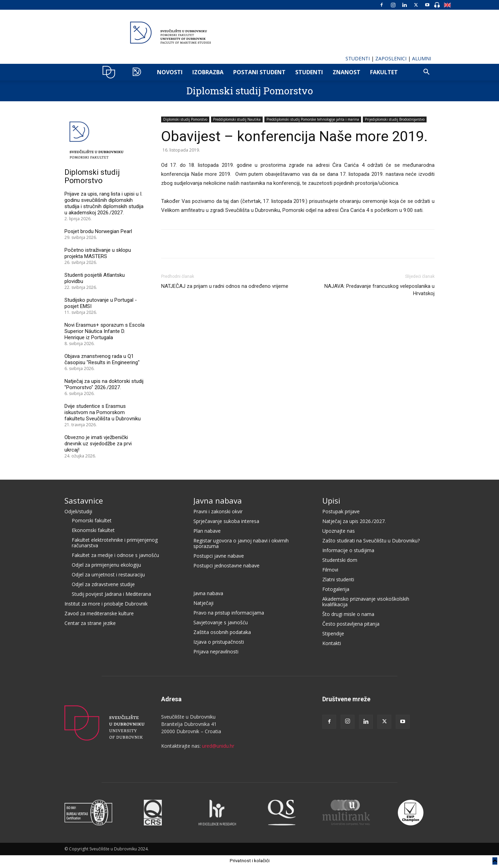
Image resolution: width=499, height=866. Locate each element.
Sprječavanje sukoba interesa (226, 521)
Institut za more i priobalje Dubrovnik (106, 603)
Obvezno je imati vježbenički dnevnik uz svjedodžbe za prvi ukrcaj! (98, 443)
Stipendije (333, 633)
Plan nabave (207, 531)
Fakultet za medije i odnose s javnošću (115, 555)
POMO (138, 72)
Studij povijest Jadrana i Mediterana (111, 594)
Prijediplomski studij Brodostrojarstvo (394, 119)
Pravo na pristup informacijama (228, 612)
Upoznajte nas (338, 531)
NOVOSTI (170, 72)
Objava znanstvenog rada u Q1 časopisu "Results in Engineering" (102, 359)
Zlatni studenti (338, 579)
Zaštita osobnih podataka (222, 632)
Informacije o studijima (348, 550)
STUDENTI (357, 58)
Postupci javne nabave (218, 555)
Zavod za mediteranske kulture (99, 613)
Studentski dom (339, 560)
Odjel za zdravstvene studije (103, 584)
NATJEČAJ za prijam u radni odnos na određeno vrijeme (224, 286)
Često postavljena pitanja (350, 623)
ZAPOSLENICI (390, 58)
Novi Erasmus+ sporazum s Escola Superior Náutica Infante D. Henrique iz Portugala (104, 331)
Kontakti (331, 643)
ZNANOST (346, 72)
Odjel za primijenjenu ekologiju (106, 564)
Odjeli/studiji (78, 511)
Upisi (331, 500)
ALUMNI (421, 58)
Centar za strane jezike (90, 623)
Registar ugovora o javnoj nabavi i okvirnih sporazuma (241, 543)
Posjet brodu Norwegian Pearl (98, 231)
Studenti (309, 72)
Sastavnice (83, 500)
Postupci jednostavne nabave (226, 565)
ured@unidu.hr (218, 746)
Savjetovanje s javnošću (220, 622)
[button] (426, 72)
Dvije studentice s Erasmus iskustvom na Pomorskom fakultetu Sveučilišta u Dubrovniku (102, 412)
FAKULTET (384, 72)
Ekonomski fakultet (93, 530)
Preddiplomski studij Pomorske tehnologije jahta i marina (312, 119)
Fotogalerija (335, 589)
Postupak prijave (341, 511)
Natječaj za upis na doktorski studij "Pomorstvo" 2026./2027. (103, 384)
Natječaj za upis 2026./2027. (354, 521)
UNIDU (111, 72)
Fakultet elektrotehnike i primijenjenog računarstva (115, 543)
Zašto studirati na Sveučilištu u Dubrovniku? (371, 540)
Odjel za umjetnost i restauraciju (108, 574)
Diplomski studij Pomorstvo (249, 90)
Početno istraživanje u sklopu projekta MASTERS (97, 253)
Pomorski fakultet (92, 520)
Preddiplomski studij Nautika (237, 119)
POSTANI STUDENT (259, 72)
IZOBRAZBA (208, 72)
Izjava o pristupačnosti (218, 641)
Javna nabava (217, 500)
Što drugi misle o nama (348, 614)
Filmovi (330, 569)
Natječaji (203, 603)
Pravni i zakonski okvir (218, 511)
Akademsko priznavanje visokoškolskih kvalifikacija (365, 601)
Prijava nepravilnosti (215, 651)
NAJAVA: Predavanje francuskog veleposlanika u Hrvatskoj (379, 290)
